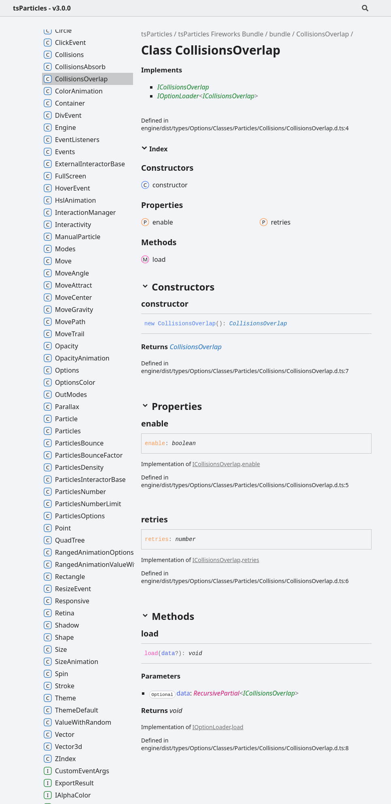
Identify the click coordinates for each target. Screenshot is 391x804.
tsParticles (156, 34)
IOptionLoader (178, 95)
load (237, 727)
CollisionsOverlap (322, 34)
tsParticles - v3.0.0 (42, 8)
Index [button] (154, 149)
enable (251, 464)
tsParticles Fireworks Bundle (220, 34)
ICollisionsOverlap (183, 87)
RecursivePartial (216, 693)
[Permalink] (196, 304)
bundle (280, 34)
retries (250, 560)
